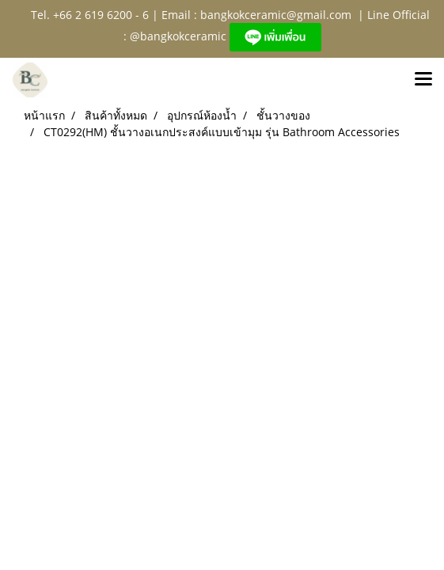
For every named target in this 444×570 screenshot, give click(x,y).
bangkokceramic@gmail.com (275, 14)
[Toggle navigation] (423, 80)
